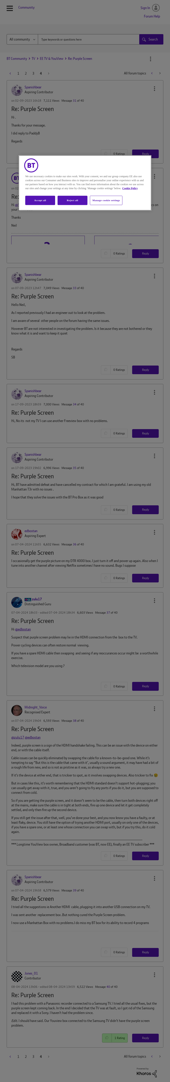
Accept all (40, 200)
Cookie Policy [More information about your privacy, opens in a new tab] (130, 188)
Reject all (72, 200)
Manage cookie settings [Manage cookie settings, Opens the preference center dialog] (106, 200)
